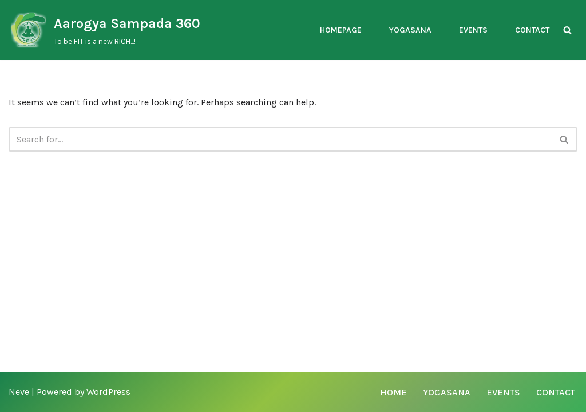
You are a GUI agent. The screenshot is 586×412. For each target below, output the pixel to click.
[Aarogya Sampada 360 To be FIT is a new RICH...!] (104, 30)
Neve (19, 391)
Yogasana (410, 30)
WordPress (108, 391)
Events (473, 30)
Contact (532, 30)
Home (393, 392)
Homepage (341, 30)
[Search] (567, 30)
